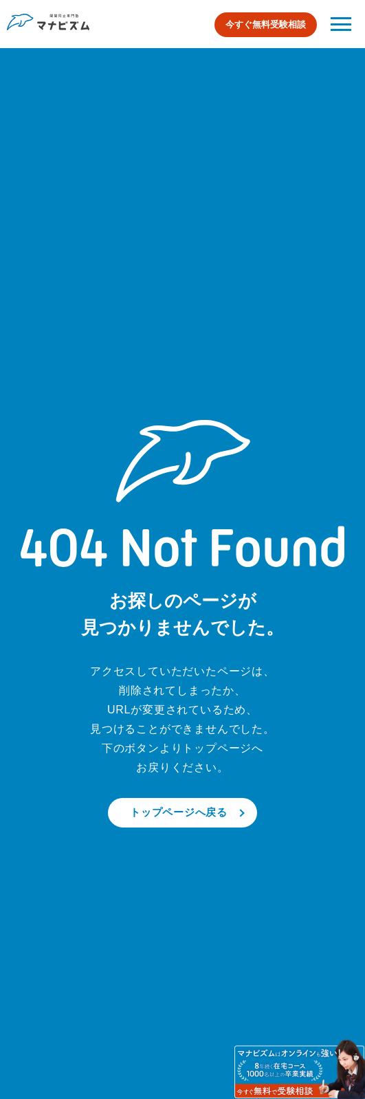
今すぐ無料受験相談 (265, 24)
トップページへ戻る (179, 812)
